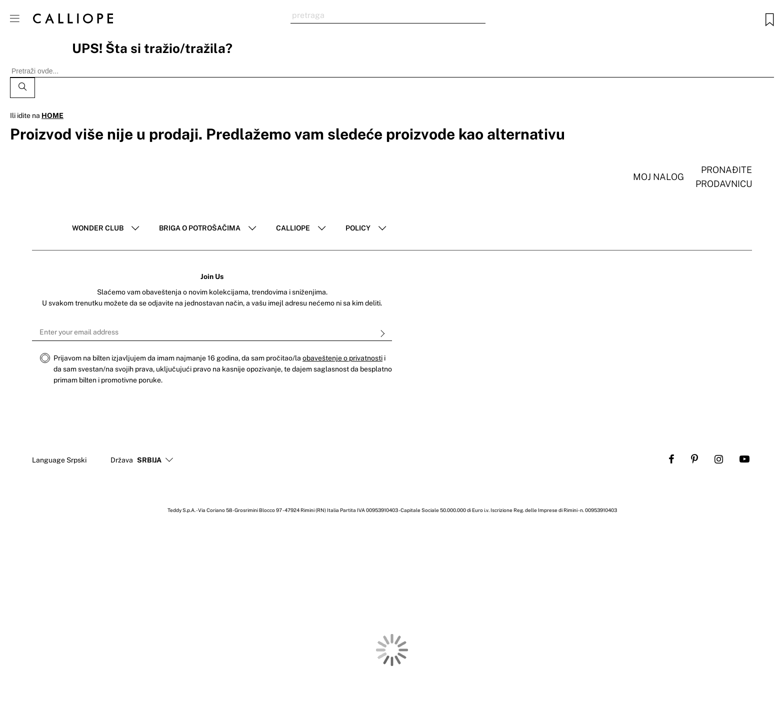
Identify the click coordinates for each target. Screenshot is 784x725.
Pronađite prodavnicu (724, 176)
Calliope (293, 228)
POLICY (358, 228)
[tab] (105, 228)
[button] (149, 460)
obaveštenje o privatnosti (342, 358)
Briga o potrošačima (199, 228)
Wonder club (98, 228)
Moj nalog (658, 177)
